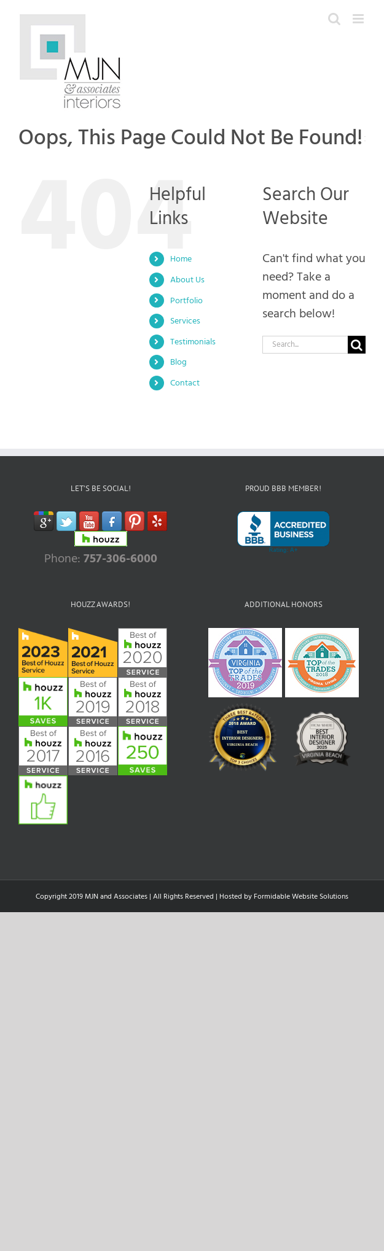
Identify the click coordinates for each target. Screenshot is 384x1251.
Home (181, 259)
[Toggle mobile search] (334, 18)
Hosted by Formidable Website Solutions (283, 896)
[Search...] (305, 345)
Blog (178, 362)
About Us (187, 280)
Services (185, 321)
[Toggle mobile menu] (359, 18)
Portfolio (186, 300)
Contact (185, 383)
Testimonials (193, 342)
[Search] (357, 345)
